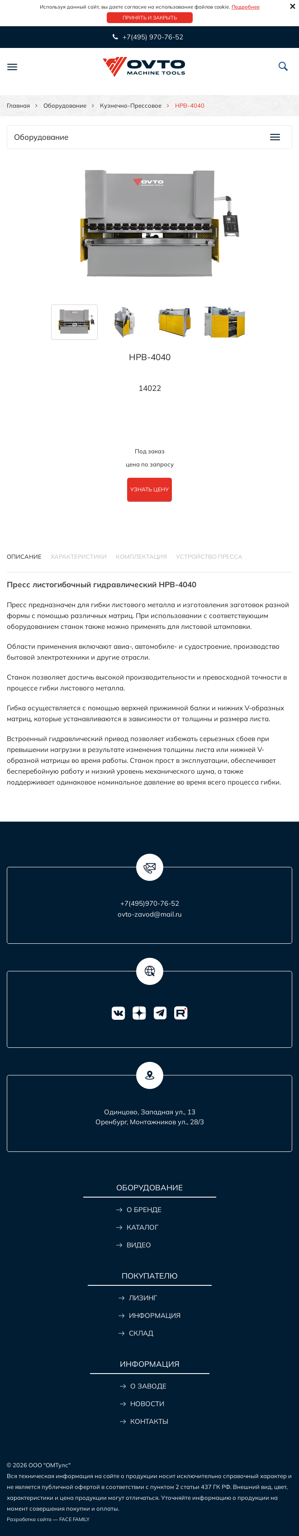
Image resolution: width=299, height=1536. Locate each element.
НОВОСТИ (147, 1403)
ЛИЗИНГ (143, 1297)
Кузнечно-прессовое (130, 105)
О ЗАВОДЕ (148, 1386)
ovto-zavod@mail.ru (150, 914)
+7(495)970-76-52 (149, 903)
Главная (18, 105)
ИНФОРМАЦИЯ (154, 1315)
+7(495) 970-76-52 (152, 37)
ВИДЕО (139, 1245)
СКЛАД (141, 1333)
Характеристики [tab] (79, 556)
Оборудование (64, 105)
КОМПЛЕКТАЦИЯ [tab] (141, 556)
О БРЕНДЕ (144, 1209)
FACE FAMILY (74, 1519)
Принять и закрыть (150, 17)
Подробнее (246, 7)
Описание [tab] (24, 556)
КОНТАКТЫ (149, 1421)
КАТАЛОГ (142, 1227)
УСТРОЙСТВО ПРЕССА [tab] (209, 556)
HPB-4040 (150, 357)
